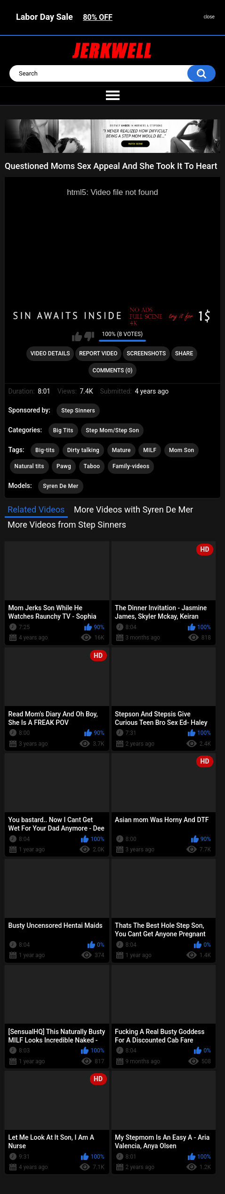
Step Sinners (78, 410)
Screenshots (146, 353)
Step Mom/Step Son (112, 430)
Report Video (98, 353)
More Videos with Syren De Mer (133, 509)
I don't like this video (89, 336)
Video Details (50, 353)
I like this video (77, 336)
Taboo (92, 466)
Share (184, 353)
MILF (149, 450)
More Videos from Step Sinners (67, 525)
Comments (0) (113, 370)
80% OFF (97, 17)
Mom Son (181, 450)
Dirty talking (83, 450)
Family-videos (131, 466)
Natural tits (29, 466)
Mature (121, 450)
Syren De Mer (60, 486)
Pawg (63, 466)
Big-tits (45, 450)
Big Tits (63, 430)
